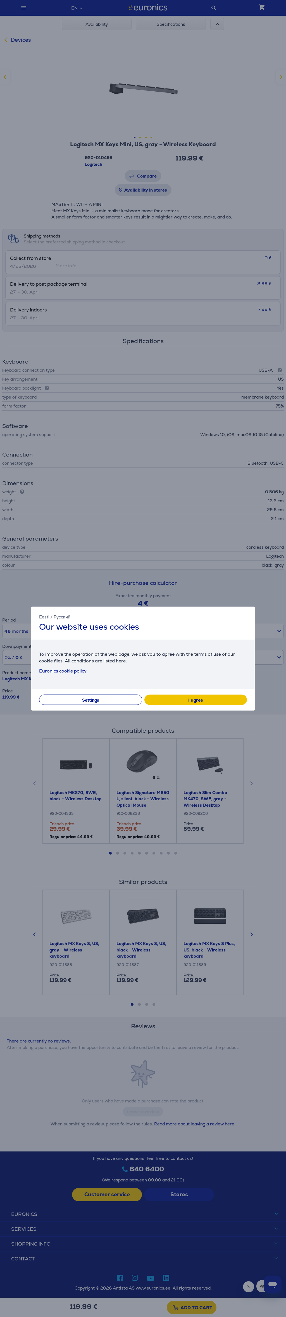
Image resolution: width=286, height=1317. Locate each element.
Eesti (44, 617)
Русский (62, 617)
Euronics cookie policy (63, 671)
